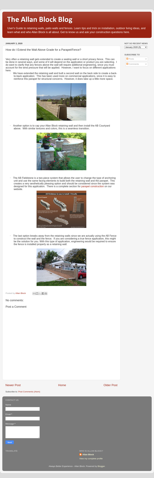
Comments (132, 64)
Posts (130, 59)
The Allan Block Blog (39, 20)
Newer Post (13, 385)
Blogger (101, 466)
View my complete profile (91, 458)
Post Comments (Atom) (29, 391)
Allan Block (88, 454)
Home (62, 385)
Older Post (110, 385)
